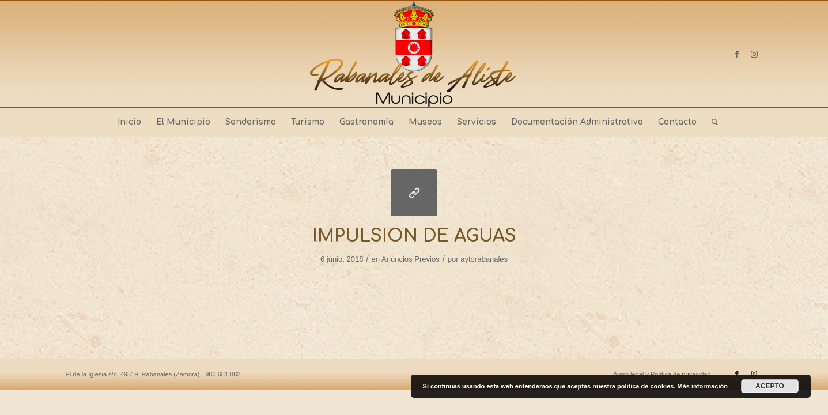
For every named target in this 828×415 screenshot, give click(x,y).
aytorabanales (484, 259)
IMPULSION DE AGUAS (414, 236)
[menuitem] (129, 122)
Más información (703, 386)
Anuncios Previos (410, 259)
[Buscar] (711, 122)
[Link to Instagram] (754, 54)
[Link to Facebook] (737, 54)
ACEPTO (769, 386)
